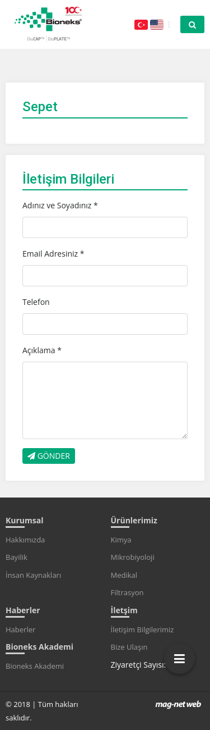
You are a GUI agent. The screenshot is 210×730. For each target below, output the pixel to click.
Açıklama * (42, 350)
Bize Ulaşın (129, 647)
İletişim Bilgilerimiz (142, 629)
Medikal (124, 575)
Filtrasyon (127, 592)
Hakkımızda (25, 540)
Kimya (121, 540)
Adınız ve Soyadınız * (60, 205)
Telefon (36, 301)
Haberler (20, 629)
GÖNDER (48, 455)
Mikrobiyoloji (133, 557)
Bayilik (16, 557)
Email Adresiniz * (53, 253)
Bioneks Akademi (35, 666)
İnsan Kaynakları (33, 575)
